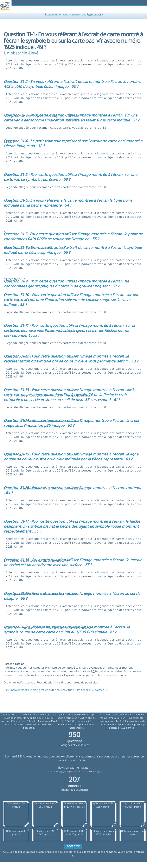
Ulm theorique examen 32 (91, 690)
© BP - (56, 772)
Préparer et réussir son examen (83, 772)
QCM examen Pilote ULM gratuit (45, 806)
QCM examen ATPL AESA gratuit (103, 806)
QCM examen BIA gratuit (16, 806)
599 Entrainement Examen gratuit (26, 690)
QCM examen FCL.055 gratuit (132, 806)
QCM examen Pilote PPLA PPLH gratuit (74, 806)
